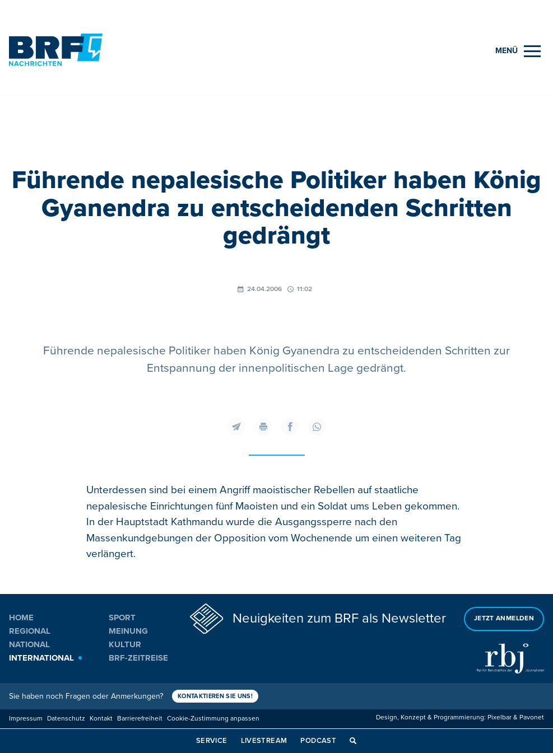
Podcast (318, 740)
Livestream (264, 740)
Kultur (125, 644)
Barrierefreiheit (139, 718)
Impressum (26, 718)
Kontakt (101, 718)
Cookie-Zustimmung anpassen (213, 718)
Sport (122, 617)
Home (21, 617)
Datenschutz (66, 718)
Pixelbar (499, 717)
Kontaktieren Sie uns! (215, 696)
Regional (29, 631)
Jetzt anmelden (504, 618)
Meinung (128, 631)
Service (211, 740)
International (41, 658)
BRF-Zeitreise (138, 658)
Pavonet (531, 717)
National (29, 644)
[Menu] (518, 51)
